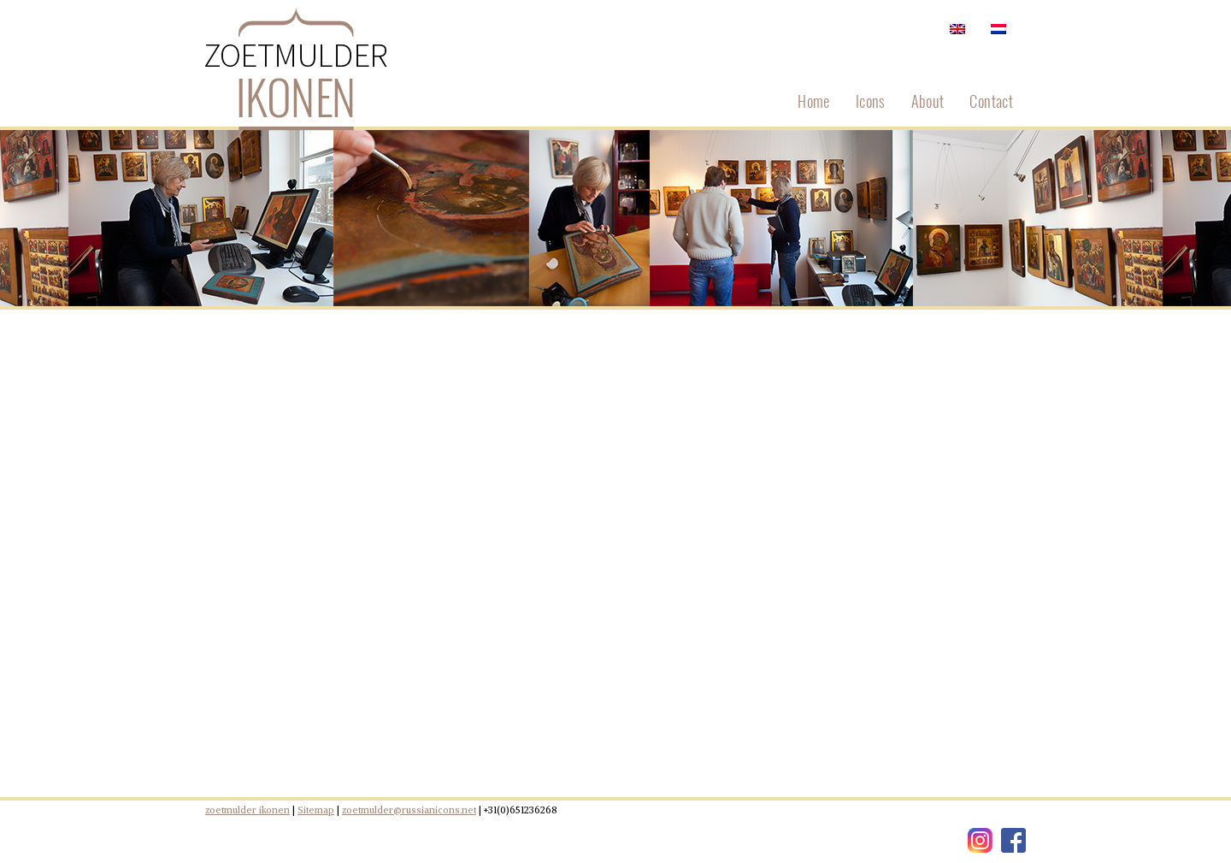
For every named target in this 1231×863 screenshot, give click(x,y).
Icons (871, 101)
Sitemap (315, 810)
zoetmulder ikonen (247, 810)
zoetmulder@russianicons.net (409, 810)
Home (813, 101)
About (928, 101)
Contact (991, 101)
